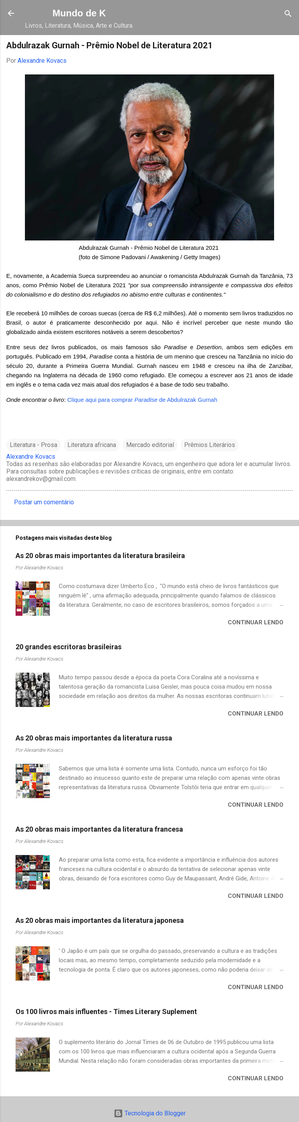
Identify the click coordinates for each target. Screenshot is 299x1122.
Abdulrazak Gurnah (192, 399)
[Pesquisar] (288, 14)
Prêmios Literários (209, 445)
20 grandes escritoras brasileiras (68, 647)
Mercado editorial (150, 445)
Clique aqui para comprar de (117, 399)
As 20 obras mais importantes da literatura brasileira (100, 555)
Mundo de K (79, 13)
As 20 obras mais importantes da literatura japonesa (100, 920)
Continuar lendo (255, 622)
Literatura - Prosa (33, 445)
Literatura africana (91, 445)
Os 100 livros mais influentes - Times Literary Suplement (106, 1011)
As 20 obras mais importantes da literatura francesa (99, 829)
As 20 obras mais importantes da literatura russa (94, 738)
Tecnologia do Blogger (150, 1113)
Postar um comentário (44, 502)
